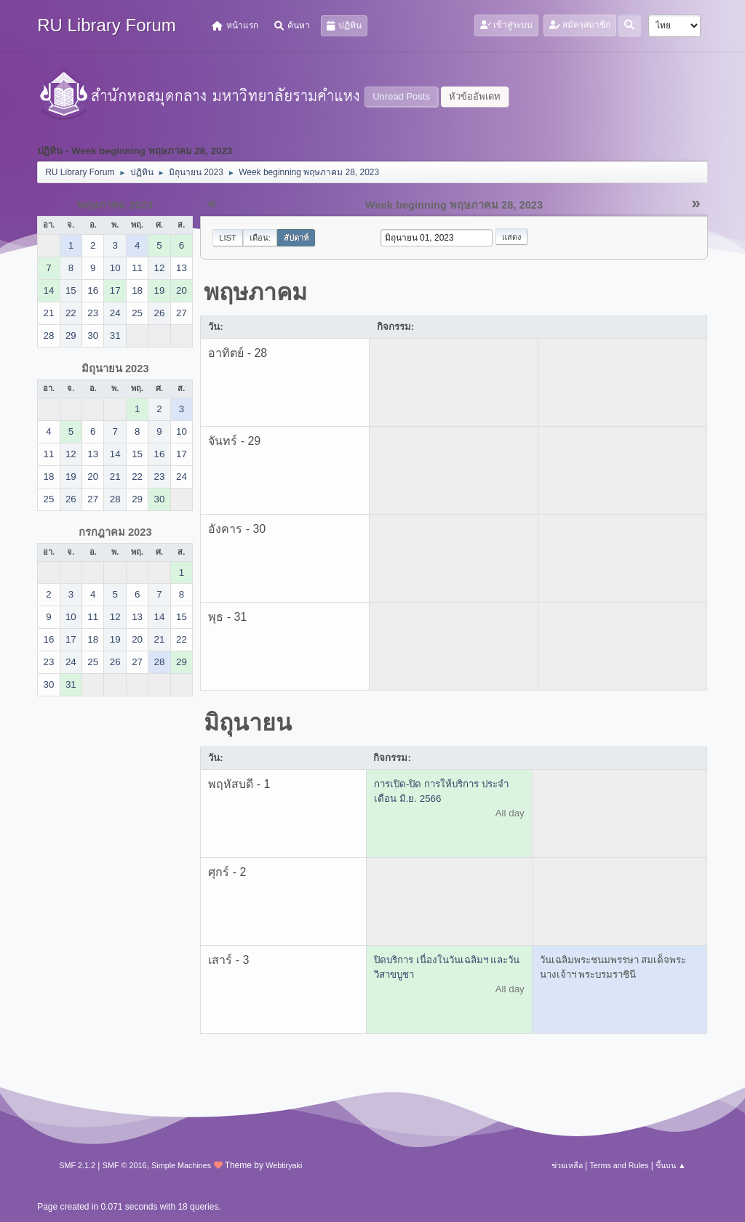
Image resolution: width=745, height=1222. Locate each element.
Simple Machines (181, 1165)
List (227, 237)
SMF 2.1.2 (77, 1165)
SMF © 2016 (125, 1165)
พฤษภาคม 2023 (115, 205)
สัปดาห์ (296, 237)
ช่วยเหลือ (567, 1165)
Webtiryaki (284, 1165)
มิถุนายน (248, 723)
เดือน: (260, 237)
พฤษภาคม (255, 292)
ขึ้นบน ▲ (671, 1165)
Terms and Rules (618, 1165)
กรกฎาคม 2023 (115, 532)
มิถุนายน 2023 (115, 368)
